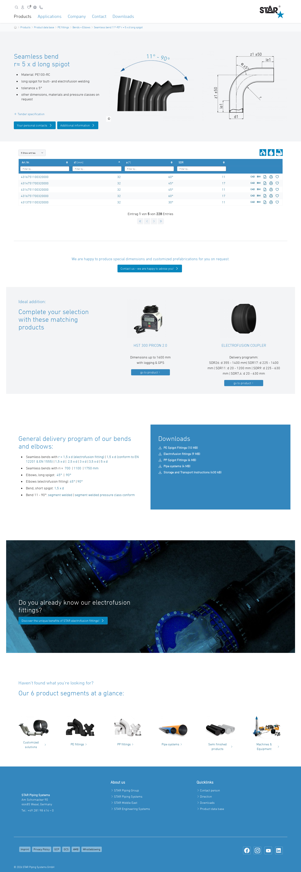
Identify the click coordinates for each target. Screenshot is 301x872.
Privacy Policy (42, 849)
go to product (150, 372)
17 (223, 183)
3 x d (83, 461)
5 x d (104, 461)
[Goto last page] (161, 221)
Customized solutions (35, 745)
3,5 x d (93, 461)
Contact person (210, 790)
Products (22, 16)
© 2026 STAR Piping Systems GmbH (34, 867)
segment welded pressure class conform (105, 495)
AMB (75, 849)
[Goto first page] (140, 221)
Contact (99, 16)
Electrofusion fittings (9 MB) (179, 454)
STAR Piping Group (126, 790)
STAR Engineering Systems (132, 808)
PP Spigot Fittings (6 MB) (177, 460)
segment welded (60, 495)
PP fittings (126, 744)
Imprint (25, 849)
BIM (258, 176)
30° (170, 202)
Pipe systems (172, 744)
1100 (77, 468)
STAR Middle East (125, 802)
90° (68, 475)
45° (170, 183)
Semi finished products (220, 746)
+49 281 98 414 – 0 (41, 810)
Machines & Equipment (268, 746)
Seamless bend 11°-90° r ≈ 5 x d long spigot (118, 27)
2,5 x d (72, 461)
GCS (66, 849)
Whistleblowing (91, 849)
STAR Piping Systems (128, 796)
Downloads (123, 16)
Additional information (77, 125)
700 (67, 468)
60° (170, 177)
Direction (206, 796)
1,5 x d (60, 461)
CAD (253, 176)
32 (119, 177)
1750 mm (91, 468)
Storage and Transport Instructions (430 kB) (189, 472)
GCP (56, 849)
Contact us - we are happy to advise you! (150, 268)
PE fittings (63, 27)
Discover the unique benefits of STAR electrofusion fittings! (63, 621)
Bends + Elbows (81, 27)
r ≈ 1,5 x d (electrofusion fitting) (81, 457)
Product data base (44, 27)
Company (77, 16)
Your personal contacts (35, 125)
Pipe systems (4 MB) (174, 466)
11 (223, 177)
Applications (50, 16)
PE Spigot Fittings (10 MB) (178, 448)
